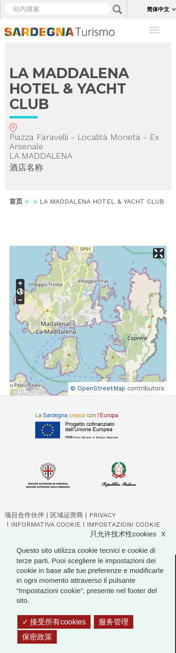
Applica (117, 9)
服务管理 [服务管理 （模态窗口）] (114, 622)
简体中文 (158, 9)
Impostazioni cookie (123, 524)
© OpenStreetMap (97, 388)
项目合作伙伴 (24, 515)
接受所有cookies (54, 622)
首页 (16, 201)
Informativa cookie (46, 524)
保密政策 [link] (37, 637)
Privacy (102, 515)
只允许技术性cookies (132, 534)
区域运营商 (66, 515)
